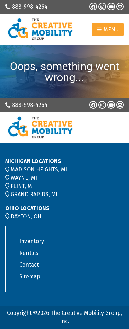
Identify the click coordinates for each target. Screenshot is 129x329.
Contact (29, 264)
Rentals (29, 253)
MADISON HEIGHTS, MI (39, 169)
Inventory (31, 241)
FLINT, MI (22, 186)
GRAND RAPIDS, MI (34, 194)
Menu (108, 29)
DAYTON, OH (26, 216)
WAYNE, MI (24, 178)
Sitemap (29, 276)
